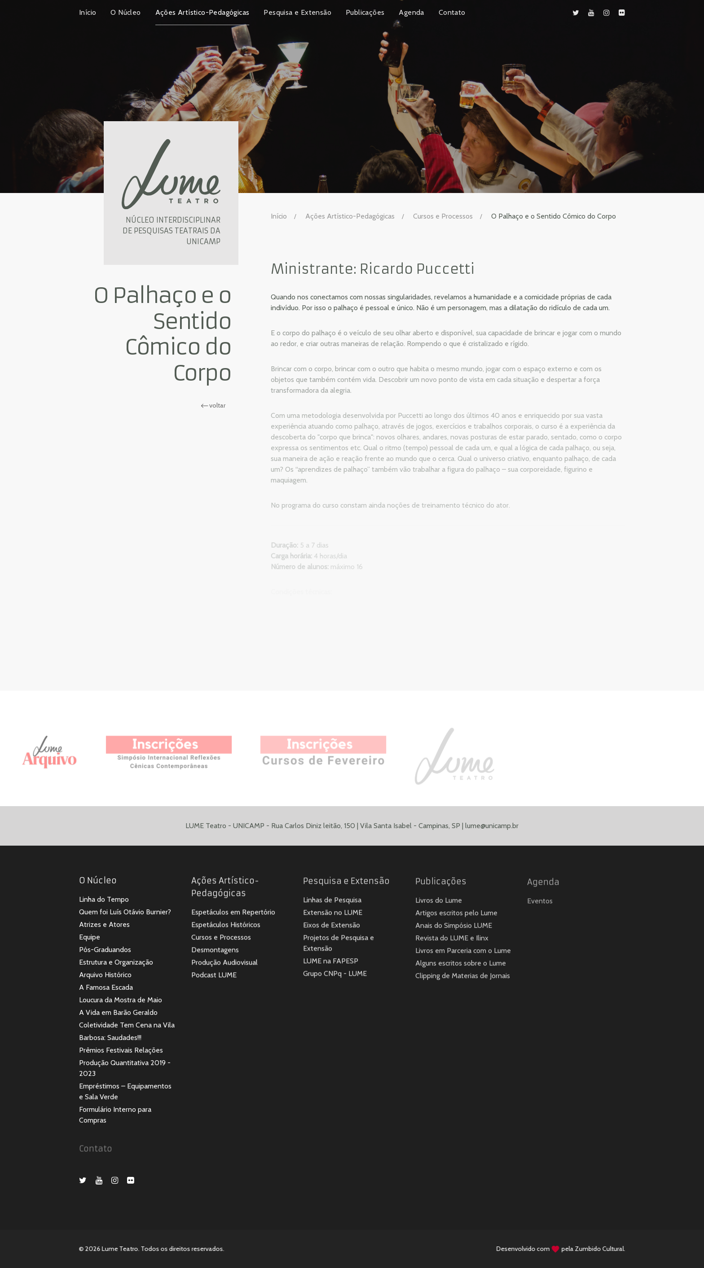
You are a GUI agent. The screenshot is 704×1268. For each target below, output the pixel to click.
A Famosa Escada (106, 988)
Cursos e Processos (443, 216)
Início (87, 12)
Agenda (411, 12)
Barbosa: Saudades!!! (110, 1038)
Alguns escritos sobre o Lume (460, 965)
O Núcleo (125, 12)
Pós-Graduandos (105, 950)
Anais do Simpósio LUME (453, 927)
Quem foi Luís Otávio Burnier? (125, 912)
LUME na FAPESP (330, 963)
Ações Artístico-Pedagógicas (202, 12)
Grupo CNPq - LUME (335, 975)
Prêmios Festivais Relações (121, 1051)
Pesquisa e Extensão (297, 12)
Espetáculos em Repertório (233, 913)
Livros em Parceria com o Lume (463, 952)
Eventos (540, 903)
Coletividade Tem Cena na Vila (127, 1026)
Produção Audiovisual (224, 964)
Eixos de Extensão (331, 927)
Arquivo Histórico (105, 975)
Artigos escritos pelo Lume (456, 915)
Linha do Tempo (104, 900)
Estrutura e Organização (116, 963)
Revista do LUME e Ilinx (451, 940)
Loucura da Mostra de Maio (120, 1000)
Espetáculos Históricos (225, 926)
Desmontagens (215, 951)
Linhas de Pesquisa (332, 902)
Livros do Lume (438, 902)
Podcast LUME (214, 976)
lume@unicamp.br (492, 830)
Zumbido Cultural (594, 1249)
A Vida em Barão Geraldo (118, 1013)
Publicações (365, 12)
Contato (452, 12)
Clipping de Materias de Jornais (462, 978)
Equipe (89, 938)
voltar (211, 405)
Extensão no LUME (332, 914)
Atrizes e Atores (104, 925)
